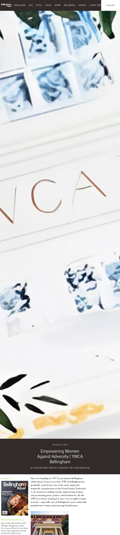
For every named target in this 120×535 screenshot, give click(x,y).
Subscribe (110, 5)
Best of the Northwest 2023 (13, 523)
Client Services (98, 5)
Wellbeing (69, 5)
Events (82, 5)
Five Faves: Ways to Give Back (14, 528)
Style (39, 5)
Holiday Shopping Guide (12, 526)
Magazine (20, 5)
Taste (48, 5)
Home (58, 5)
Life (31, 5)
